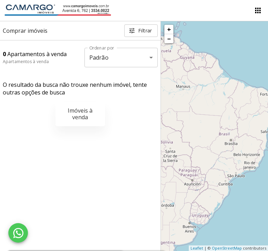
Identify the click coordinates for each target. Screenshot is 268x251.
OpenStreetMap (227, 248)
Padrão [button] (99, 57)
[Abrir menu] (258, 10)
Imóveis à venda (80, 114)
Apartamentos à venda (26, 61)
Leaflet (197, 248)
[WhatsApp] (18, 233)
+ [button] (169, 29)
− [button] (169, 39)
